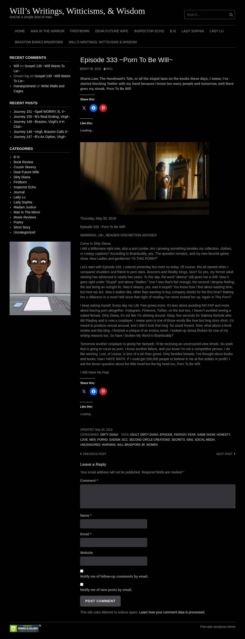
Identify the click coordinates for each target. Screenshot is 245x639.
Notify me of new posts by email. (106, 590)
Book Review (23, 162)
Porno (102, 439)
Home (20, 31)
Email (85, 534)
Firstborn (79, 31)
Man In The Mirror (47, 31)
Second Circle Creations (149, 439)
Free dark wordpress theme (217, 626)
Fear (192, 434)
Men (92, 439)
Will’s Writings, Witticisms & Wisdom (103, 42)
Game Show (206, 434)
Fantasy (180, 434)
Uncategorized (24, 232)
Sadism (114, 439)
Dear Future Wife (111, 31)
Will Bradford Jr (131, 444)
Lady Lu (216, 31)
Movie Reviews (25, 217)
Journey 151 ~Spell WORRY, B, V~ (40, 112)
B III (173, 31)
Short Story (22, 227)
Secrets (178, 439)
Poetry (18, 222)
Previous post (94, 454)
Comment (89, 480)
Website (86, 553)
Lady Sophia (193, 31)
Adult (134, 434)
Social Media (205, 439)
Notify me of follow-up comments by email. (114, 576)
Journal (19, 192)
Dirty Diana (109, 434)
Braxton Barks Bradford (39, 42)
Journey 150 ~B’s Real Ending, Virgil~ (42, 117)
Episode (166, 434)
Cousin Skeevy (25, 167)
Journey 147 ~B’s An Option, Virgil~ (40, 137)
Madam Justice (25, 207)
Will (109, 68)
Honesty (223, 434)
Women (152, 444)
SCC (125, 439)
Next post (225, 454)
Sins (190, 439)
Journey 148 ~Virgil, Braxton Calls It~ (41, 132)
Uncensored (90, 444)
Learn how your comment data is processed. (172, 612)
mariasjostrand (25, 86)
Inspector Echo (149, 31)
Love (84, 439)
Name (85, 515)
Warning (109, 444)
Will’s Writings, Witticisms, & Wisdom (77, 11)
